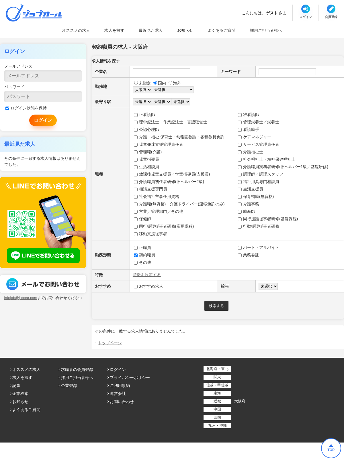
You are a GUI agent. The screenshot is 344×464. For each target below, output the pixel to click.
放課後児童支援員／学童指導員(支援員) (172, 174)
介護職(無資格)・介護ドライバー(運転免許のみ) (179, 204)
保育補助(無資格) (256, 196)
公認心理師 (146, 129)
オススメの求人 (76, 30)
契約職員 (144, 255)
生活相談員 (146, 166)
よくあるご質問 (222, 30)
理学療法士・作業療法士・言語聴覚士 (170, 122)
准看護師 (248, 114)
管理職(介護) (148, 152)
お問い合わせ (122, 401)
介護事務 (248, 204)
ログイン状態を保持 (26, 108)
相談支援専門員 (150, 189)
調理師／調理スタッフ (260, 174)
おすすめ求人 (148, 286)
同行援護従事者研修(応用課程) (164, 226)
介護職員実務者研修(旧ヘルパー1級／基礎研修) (283, 166)
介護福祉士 (250, 152)
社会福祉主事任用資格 (156, 196)
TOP (331, 450)
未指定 (142, 83)
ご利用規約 (120, 385)
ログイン (118, 369)
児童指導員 (146, 159)
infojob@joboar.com (20, 298)
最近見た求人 (151, 30)
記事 (16, 385)
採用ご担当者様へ (266, 30)
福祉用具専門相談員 (258, 181)
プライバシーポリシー (130, 377)
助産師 (246, 211)
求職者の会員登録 (77, 369)
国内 (159, 83)
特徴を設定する (147, 274)
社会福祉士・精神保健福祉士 (266, 159)
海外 (175, 83)
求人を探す (114, 30)
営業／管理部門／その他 (158, 211)
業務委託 (248, 255)
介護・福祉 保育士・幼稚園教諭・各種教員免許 (179, 137)
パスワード (14, 86)
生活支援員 (250, 189)
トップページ (110, 343)
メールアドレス (18, 66)
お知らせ (185, 30)
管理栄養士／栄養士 (258, 122)
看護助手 (248, 129)
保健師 (142, 219)
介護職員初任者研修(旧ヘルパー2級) (169, 181)
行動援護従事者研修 (258, 226)
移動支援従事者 (150, 233)
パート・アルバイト (258, 247)
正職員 (142, 247)
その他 (142, 262)
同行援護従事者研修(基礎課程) (268, 219)
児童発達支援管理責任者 (158, 144)
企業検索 (20, 393)
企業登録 (69, 385)
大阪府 (239, 401)
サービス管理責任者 (258, 144)
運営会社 (118, 393)
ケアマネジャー (254, 137)
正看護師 (144, 114)
